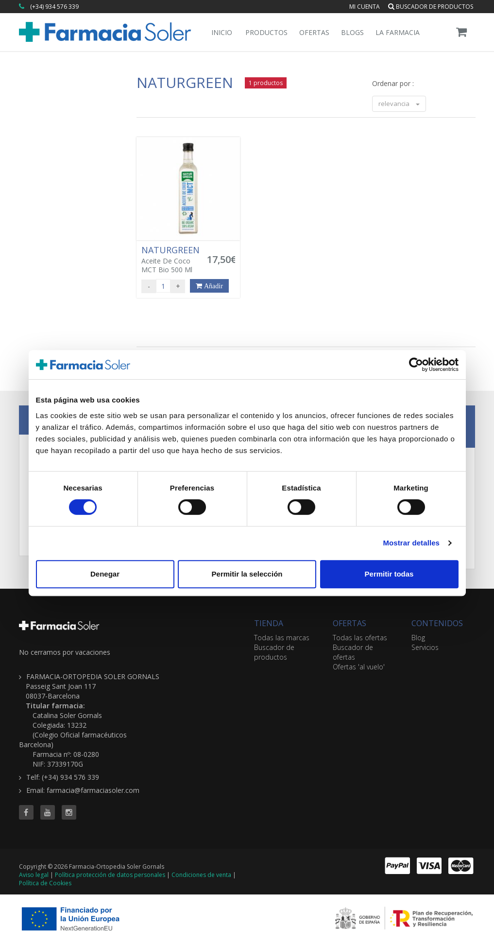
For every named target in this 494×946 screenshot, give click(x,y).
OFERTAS (349, 623)
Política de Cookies (45, 883)
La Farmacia (397, 32)
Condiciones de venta (201, 875)
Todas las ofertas (360, 637)
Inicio (221, 32)
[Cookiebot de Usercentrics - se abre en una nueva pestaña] (416, 364)
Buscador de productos (430, 6)
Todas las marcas (281, 637)
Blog (418, 637)
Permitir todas (389, 574)
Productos (266, 32)
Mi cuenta (364, 6)
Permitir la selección (247, 574)
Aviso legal (34, 875)
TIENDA (268, 623)
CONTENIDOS (437, 623)
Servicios (425, 647)
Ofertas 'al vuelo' (359, 666)
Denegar (104, 574)
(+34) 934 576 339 (54, 6)
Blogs (352, 32)
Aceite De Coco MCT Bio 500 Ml (171, 259)
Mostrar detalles (411, 543)
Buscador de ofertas (353, 652)
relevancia (399, 103)
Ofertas (314, 32)
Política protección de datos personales (110, 875)
